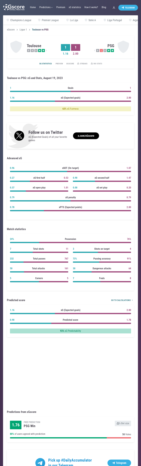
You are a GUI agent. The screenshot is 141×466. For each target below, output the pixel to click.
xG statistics (41, 64)
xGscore (11, 29)
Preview (57, 64)
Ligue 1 (23, 29)
